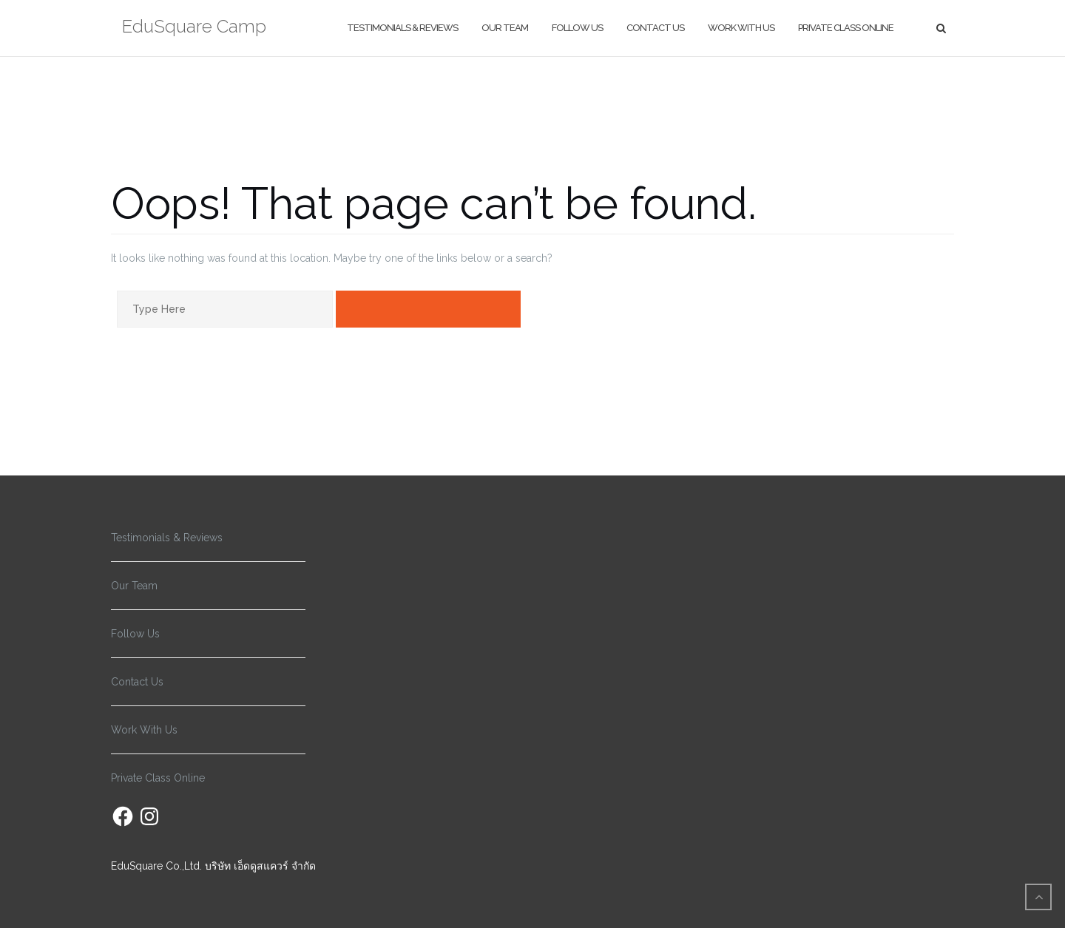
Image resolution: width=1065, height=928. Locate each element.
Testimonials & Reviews (402, 27)
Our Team (504, 27)
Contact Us (655, 27)
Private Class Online (845, 27)
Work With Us (741, 27)
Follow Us (577, 27)
